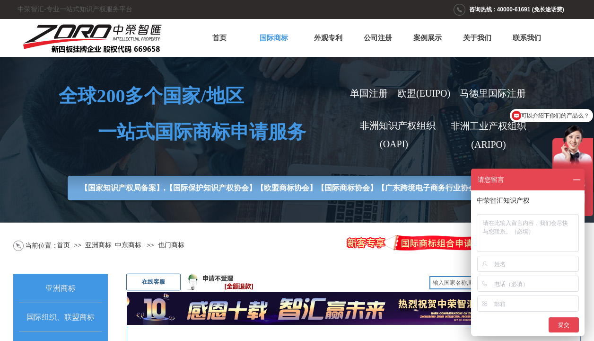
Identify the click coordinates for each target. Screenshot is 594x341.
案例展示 (427, 38)
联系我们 (527, 38)
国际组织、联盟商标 (60, 317)
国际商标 (274, 38)
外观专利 (328, 38)
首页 (219, 38)
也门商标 (171, 245)
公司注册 (378, 38)
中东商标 (128, 245)
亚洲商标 (98, 245)
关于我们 (477, 38)
